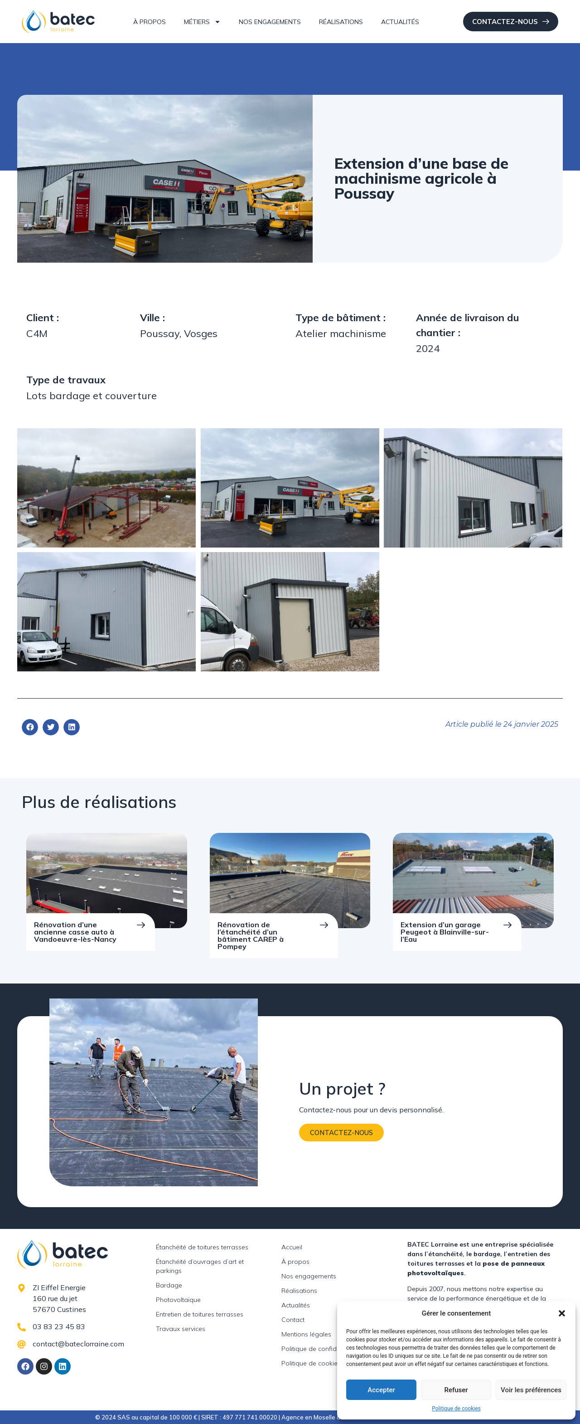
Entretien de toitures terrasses (199, 1314)
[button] (561, 1313)
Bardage (169, 1285)
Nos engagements (270, 22)
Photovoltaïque (178, 1300)
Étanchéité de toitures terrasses (202, 1247)
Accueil (291, 1247)
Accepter (381, 1390)
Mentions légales (306, 1334)
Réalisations (341, 22)
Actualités (400, 22)
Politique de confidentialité (320, 1349)
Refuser (456, 1390)
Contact (292, 1320)
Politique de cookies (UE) (317, 1363)
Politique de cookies (456, 1408)
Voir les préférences (531, 1390)
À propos (149, 22)
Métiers (202, 21)
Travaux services (180, 1329)
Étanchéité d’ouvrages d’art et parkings (200, 1266)
